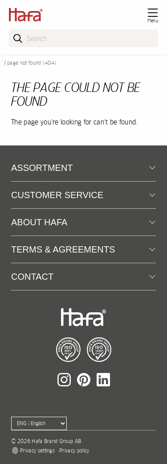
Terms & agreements (63, 249)
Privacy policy (74, 450)
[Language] (39, 423)
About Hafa (39, 222)
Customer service (57, 195)
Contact (32, 277)
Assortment (42, 168)
